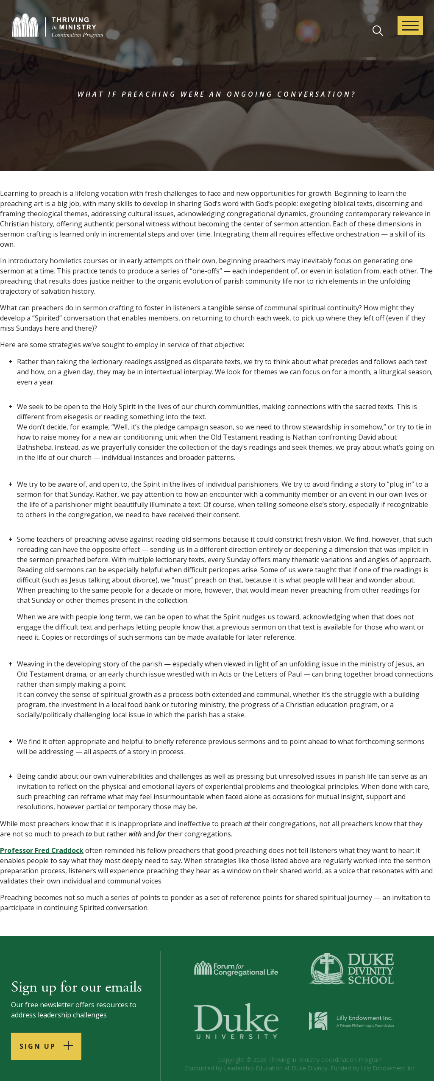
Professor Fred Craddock (41, 850)
